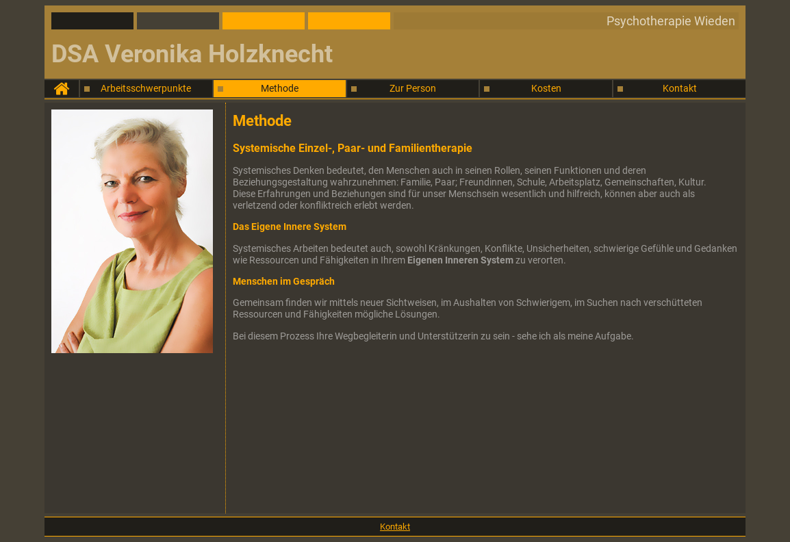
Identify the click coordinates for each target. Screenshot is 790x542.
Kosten (546, 88)
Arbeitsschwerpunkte (146, 88)
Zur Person (413, 88)
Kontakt (680, 88)
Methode (279, 88)
